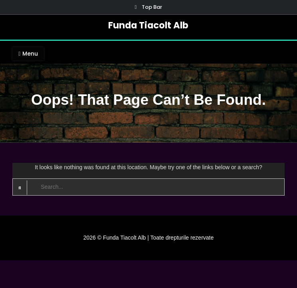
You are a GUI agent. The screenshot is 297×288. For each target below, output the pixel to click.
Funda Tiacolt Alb (148, 25)
